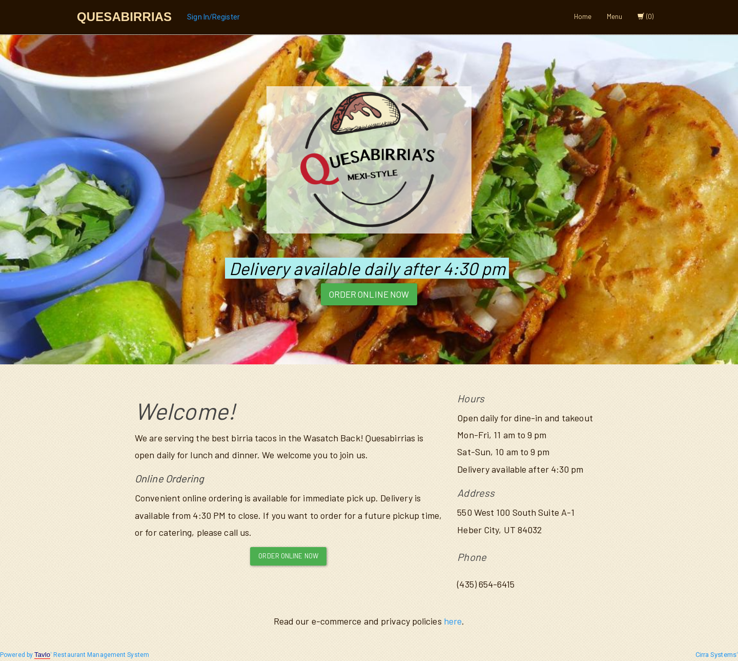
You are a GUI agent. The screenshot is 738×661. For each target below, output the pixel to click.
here (453, 621)
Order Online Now (369, 294)
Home (582, 16)
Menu (614, 16)
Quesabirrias (124, 17)
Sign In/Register (213, 17)
